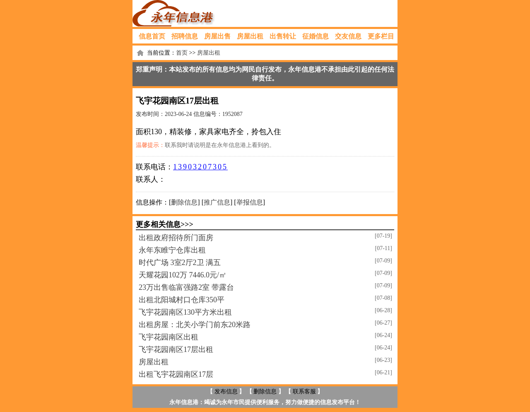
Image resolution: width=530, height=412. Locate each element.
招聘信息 (184, 36)
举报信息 (249, 202)
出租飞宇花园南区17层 (176, 374)
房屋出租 (250, 36)
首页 (182, 53)
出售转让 (283, 36)
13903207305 (200, 167)
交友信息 (348, 36)
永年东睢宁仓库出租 (172, 250)
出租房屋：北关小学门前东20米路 (195, 324)
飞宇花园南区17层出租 (176, 349)
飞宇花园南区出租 (168, 337)
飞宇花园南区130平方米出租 (185, 312)
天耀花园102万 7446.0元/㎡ (182, 275)
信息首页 (152, 36)
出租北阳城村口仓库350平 (181, 300)
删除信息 (184, 202)
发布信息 (226, 391)
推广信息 (217, 202)
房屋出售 (217, 36)
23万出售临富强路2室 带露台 (186, 287)
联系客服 (304, 391)
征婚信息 (315, 36)
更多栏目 (381, 36)
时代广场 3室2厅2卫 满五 (180, 262)
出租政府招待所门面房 (176, 238)
